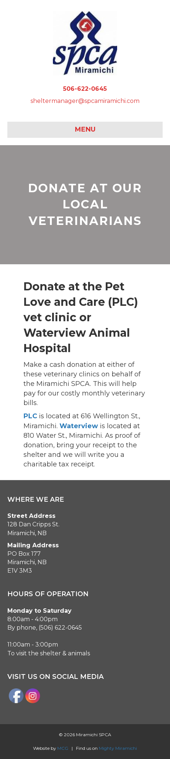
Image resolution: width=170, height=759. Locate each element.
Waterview (78, 426)
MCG (62, 748)
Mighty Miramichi (118, 748)
